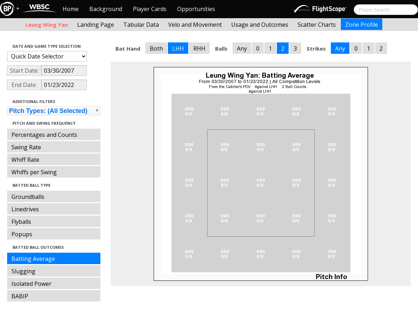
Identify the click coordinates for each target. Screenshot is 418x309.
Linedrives (25, 209)
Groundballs (27, 197)
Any (242, 48)
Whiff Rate (25, 160)
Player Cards (149, 9)
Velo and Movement (195, 25)
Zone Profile (361, 25)
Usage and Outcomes (259, 25)
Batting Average (33, 259)
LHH (178, 48)
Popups (21, 234)
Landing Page (95, 25)
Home (71, 9)
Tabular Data (141, 25)
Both (156, 48)
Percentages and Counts (44, 135)
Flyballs (21, 222)
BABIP (19, 296)
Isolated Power (31, 284)
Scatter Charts (317, 25)
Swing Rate (26, 147)
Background (105, 9)
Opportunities (196, 9)
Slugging (23, 271)
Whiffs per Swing (34, 172)
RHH (199, 48)
